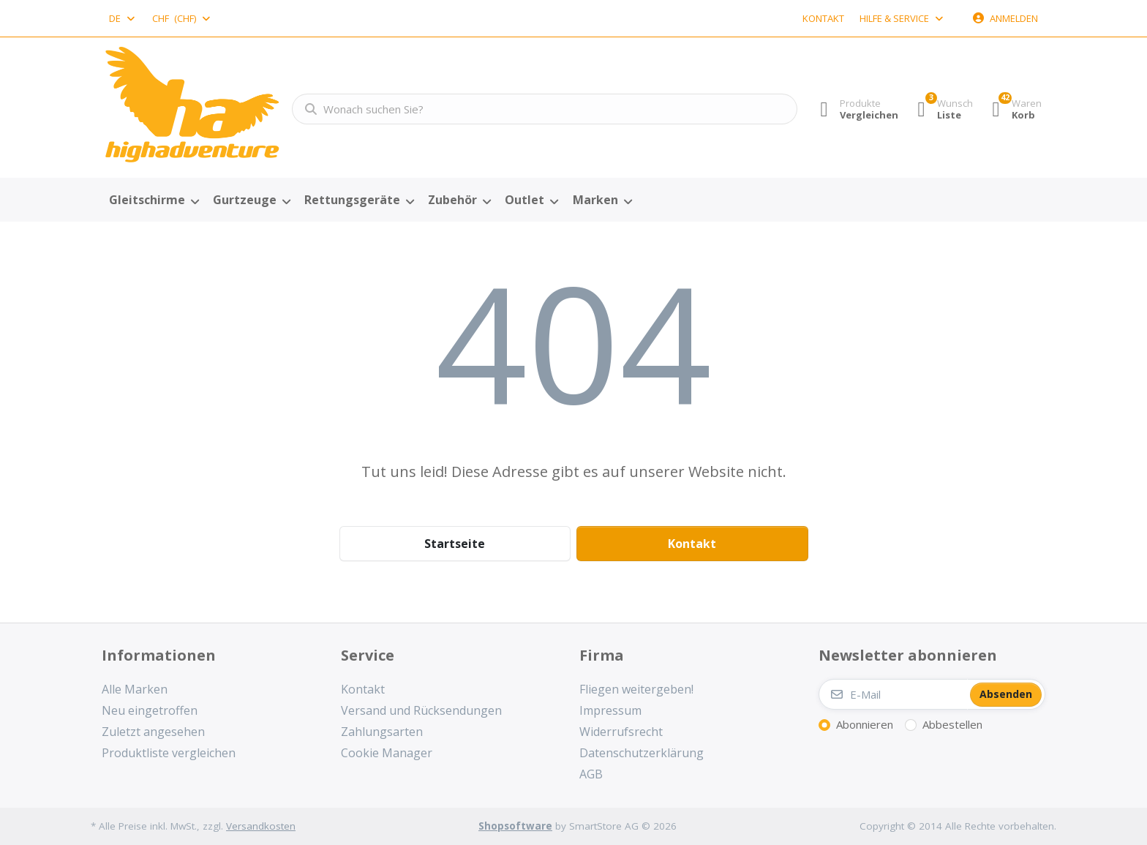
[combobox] (123, 18)
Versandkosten (261, 826)
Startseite (454, 544)
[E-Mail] (893, 694)
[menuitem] (154, 200)
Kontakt (823, 18)
